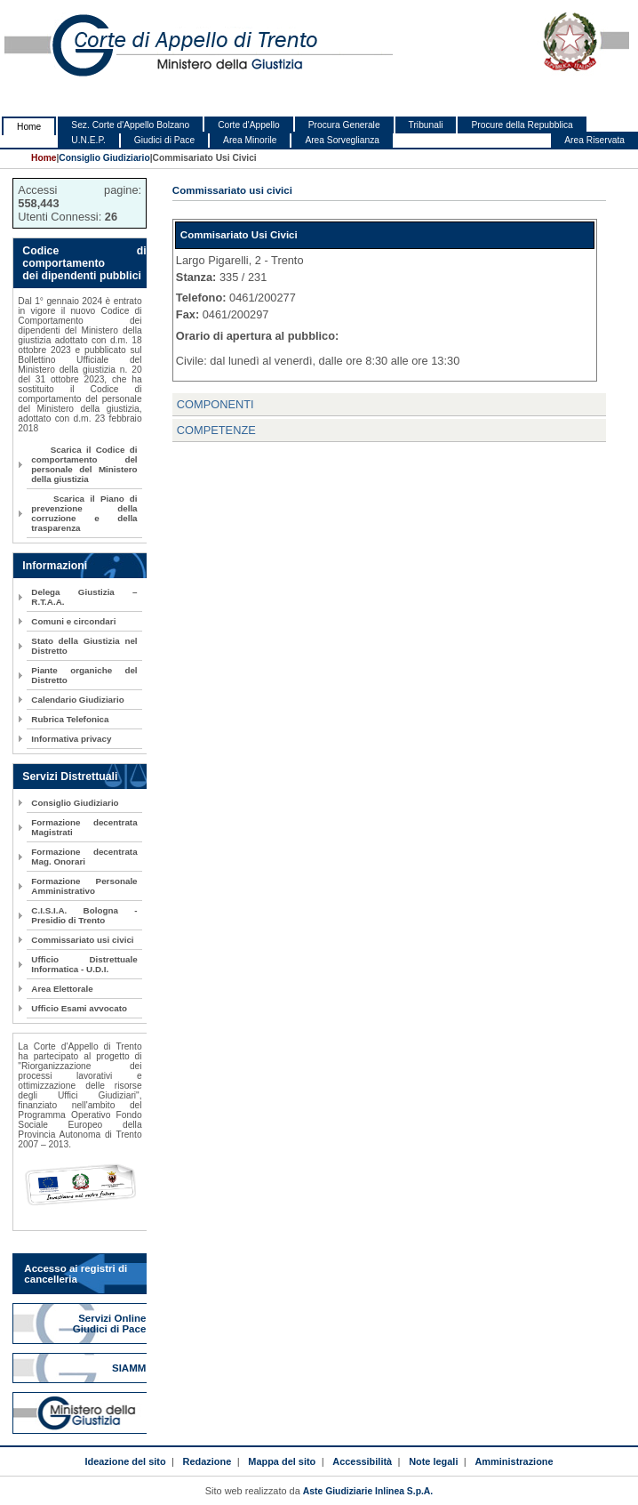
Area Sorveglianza (342, 140)
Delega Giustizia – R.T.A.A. (84, 597)
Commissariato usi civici (82, 940)
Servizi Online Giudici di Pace (111, 1323)
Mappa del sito (281, 1461)
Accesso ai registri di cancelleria (75, 1273)
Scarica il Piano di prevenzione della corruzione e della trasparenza (84, 513)
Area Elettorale (61, 989)
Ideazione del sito (124, 1461)
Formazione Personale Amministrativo (84, 886)
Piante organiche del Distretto (84, 675)
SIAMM (130, 1368)
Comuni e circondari (73, 621)
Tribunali (426, 125)
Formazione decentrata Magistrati (84, 827)
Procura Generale (344, 125)
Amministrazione (514, 1461)
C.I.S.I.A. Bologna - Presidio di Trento (84, 915)
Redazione (207, 1461)
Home (29, 127)
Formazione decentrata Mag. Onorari (84, 856)
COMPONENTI (215, 404)
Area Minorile (249, 140)
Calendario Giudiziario (77, 699)
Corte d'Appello (249, 125)
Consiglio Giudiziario (104, 158)
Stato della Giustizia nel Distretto (84, 646)
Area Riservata (594, 140)
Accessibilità (362, 1461)
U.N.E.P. (88, 140)
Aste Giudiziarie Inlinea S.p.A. (368, 1491)
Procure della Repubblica (521, 125)
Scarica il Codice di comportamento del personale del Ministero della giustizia (84, 464)
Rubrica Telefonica (69, 719)
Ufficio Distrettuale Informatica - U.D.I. (84, 964)
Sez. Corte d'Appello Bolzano (130, 125)
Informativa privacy (71, 739)
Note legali (433, 1461)
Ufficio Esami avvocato (79, 1008)
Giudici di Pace (164, 140)
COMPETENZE (216, 430)
